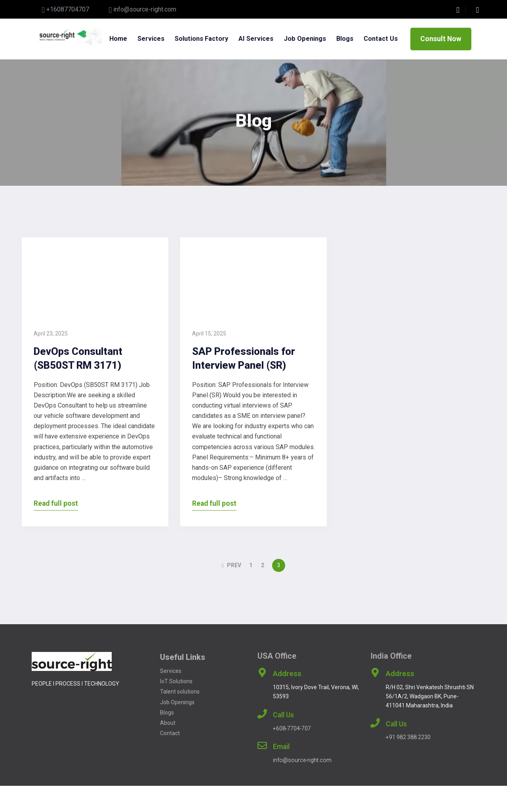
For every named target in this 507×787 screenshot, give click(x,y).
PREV (231, 567)
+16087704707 (67, 9)
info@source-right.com (144, 9)
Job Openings (177, 703)
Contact (170, 734)
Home (117, 34)
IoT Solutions (176, 683)
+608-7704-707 (292, 729)
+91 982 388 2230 (408, 739)
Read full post (56, 505)
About (167, 724)
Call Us (283, 716)
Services (151, 34)
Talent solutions (180, 693)
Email (281, 748)
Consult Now (440, 40)
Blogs (351, 34)
